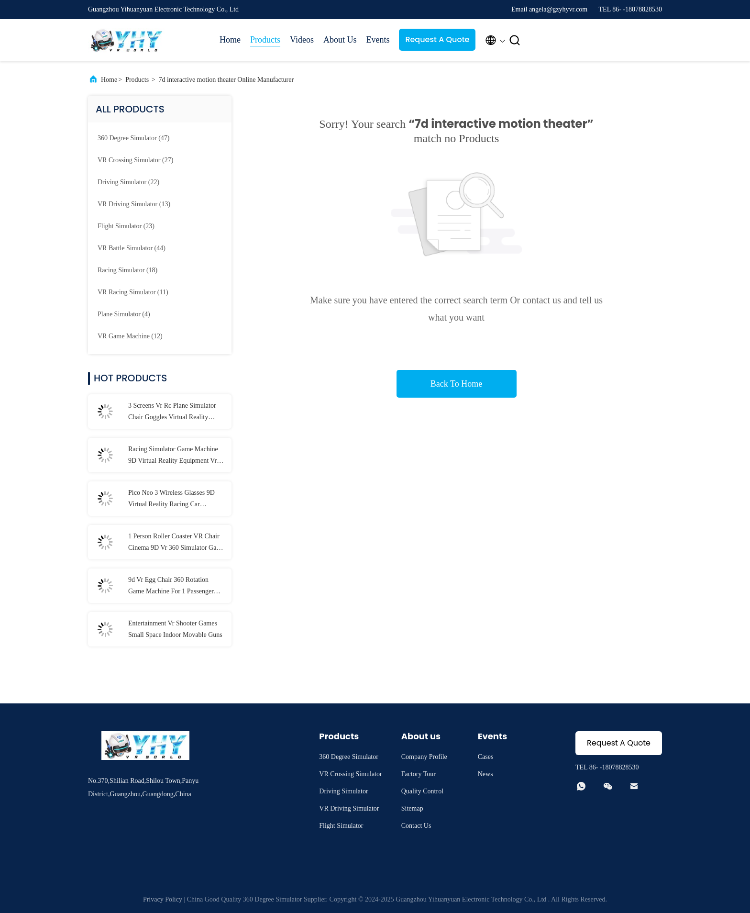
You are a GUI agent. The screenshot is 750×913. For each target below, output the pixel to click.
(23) (126, 226)
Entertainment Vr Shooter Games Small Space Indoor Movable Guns (175, 629)
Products (265, 40)
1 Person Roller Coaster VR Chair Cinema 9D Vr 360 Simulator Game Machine (176, 543)
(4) (124, 314)
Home (230, 40)
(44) (131, 248)
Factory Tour (418, 774)
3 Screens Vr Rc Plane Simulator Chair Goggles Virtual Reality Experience (172, 412)
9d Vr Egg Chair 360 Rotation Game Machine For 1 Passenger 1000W (171, 586)
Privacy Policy (162, 899)
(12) (130, 336)
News (485, 774)
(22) (128, 182)
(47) (133, 138)
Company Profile (424, 756)
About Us (340, 40)
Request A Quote (437, 39)
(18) (127, 270)
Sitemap (412, 808)
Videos (302, 40)
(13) (134, 204)
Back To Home (456, 384)
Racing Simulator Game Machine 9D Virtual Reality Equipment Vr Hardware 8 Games (173, 456)
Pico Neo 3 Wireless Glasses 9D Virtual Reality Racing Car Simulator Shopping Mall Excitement (171, 499)
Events (377, 40)
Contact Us (416, 825)
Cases (486, 756)
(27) (135, 160)
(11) (133, 292)
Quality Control (422, 791)
